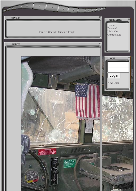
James (61, 31)
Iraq (70, 31)
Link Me (112, 31)
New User (113, 82)
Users (51, 31)
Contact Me (114, 34)
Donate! (112, 28)
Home (41, 31)
